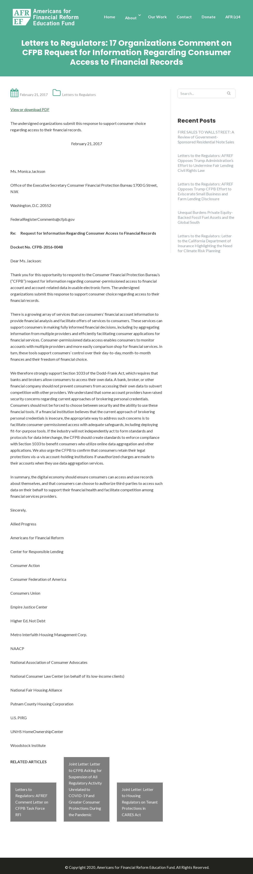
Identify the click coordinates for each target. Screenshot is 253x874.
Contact (184, 16)
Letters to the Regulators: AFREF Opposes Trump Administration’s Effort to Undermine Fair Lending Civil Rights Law (205, 163)
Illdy (60, 864)
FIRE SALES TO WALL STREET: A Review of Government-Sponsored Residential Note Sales (206, 137)
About (131, 17)
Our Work (157, 16)
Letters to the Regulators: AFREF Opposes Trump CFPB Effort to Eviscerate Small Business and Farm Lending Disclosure (205, 191)
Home (109, 16)
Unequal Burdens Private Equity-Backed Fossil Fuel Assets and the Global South (206, 217)
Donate (208, 16)
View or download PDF (29, 109)
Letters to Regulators (79, 94)
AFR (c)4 (232, 16)
